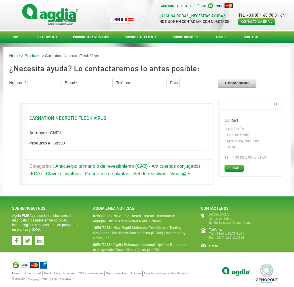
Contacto (251, 37)
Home (15, 37)
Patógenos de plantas (107, 173)
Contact (234, 168)
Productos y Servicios (91, 37)
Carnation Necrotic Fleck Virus (67, 118)
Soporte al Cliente (141, 37)
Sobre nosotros (186, 37)
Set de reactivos (149, 173)
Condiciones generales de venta (166, 273)
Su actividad (47, 37)
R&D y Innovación (90, 273)
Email (213, 246)
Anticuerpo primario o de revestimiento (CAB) (101, 166)
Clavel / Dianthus (63, 173)
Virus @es (181, 173)
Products (32, 55)
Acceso (221, 37)
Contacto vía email (256, 22)
